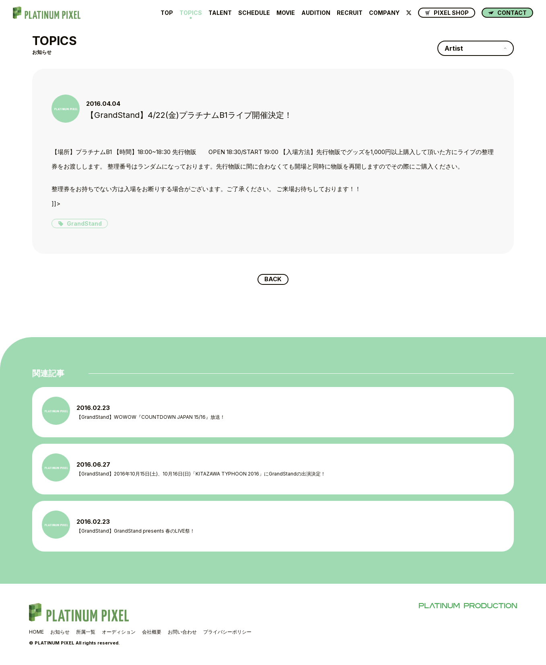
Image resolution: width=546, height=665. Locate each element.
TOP (167, 13)
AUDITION (315, 13)
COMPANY (384, 13)
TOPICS (190, 13)
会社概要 (151, 632)
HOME (36, 632)
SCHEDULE (254, 13)
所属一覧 (85, 632)
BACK (273, 280)
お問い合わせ (182, 632)
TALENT (220, 13)
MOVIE (285, 13)
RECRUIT (350, 13)
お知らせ (60, 632)
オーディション (119, 632)
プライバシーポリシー (227, 632)
